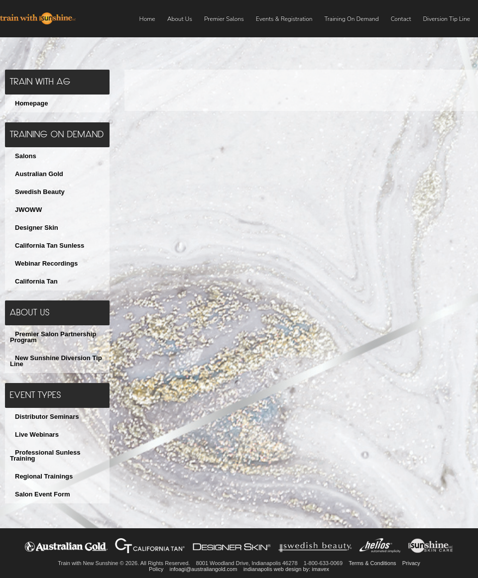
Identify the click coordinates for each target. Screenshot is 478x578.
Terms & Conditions (372, 563)
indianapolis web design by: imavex (286, 569)
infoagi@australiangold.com (203, 569)
